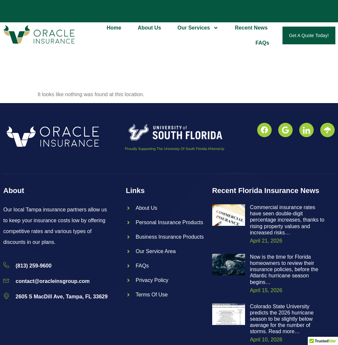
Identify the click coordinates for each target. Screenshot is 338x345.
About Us (149, 28)
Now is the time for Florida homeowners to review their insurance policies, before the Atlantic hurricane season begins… (284, 269)
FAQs (262, 43)
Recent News (251, 28)
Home (114, 28)
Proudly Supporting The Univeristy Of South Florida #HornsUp (174, 149)
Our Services (197, 28)
